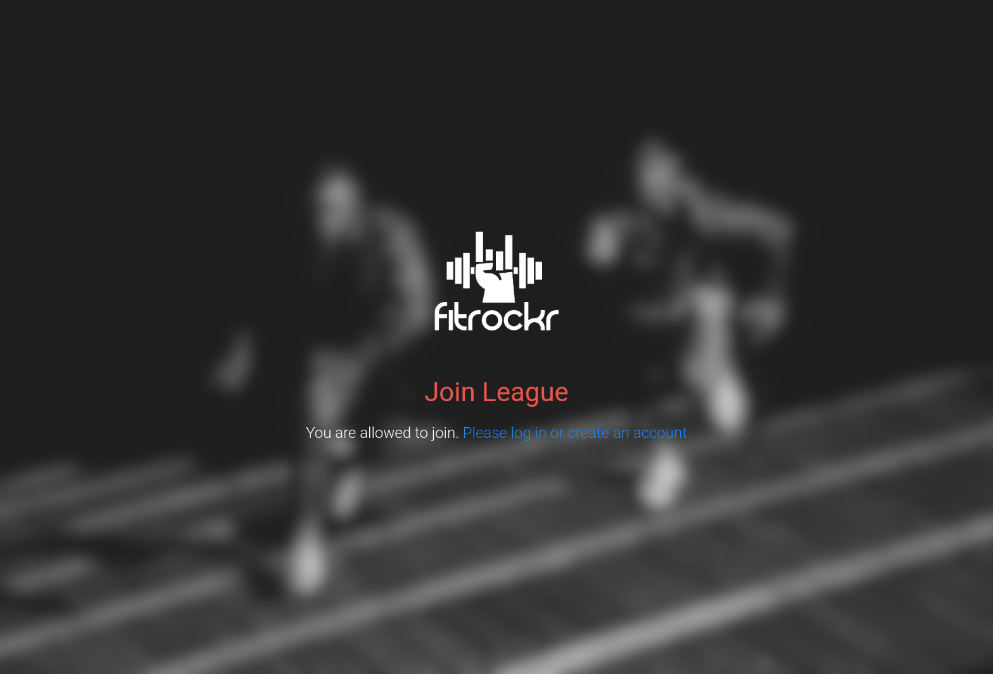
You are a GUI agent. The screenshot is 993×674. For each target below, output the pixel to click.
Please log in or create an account (575, 433)
